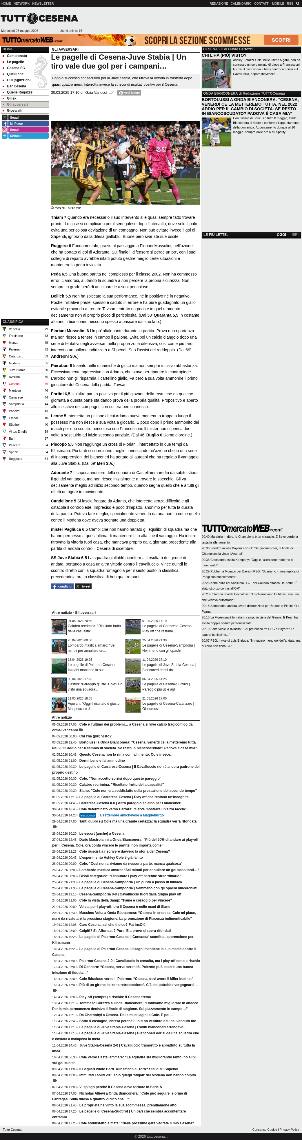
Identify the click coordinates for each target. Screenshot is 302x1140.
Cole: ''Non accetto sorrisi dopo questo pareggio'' (120, 778)
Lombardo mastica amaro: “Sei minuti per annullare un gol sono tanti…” (139, 870)
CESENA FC (213, 49)
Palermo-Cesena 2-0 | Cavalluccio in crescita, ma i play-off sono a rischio (139, 961)
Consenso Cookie (264, 1129)
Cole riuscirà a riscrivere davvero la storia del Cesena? (124, 851)
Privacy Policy (289, 1129)
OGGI (281, 235)
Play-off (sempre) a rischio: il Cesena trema (115, 997)
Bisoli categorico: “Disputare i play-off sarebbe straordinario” (130, 876)
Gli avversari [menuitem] (15, 104)
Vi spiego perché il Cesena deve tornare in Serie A (120, 1087)
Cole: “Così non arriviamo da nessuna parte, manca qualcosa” (131, 864)
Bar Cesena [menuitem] (14, 86)
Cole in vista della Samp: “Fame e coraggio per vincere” (125, 900)
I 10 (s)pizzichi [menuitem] (16, 80)
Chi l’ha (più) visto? (95, 736)
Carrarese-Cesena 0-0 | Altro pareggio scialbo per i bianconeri (130, 803)
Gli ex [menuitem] (10, 98)
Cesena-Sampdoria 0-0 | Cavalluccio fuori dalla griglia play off (130, 894)
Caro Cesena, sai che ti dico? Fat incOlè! (113, 925)
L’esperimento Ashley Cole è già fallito (111, 858)
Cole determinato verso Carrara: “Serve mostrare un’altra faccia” (133, 809)
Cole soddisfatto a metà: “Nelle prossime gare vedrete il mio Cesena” (136, 1123)
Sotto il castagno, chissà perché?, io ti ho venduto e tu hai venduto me (137, 1021)
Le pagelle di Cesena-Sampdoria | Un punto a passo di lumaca (130, 882)
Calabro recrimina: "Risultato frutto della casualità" (121, 785)
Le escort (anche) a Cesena (101, 833)
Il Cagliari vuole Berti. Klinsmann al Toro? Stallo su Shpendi (128, 1069)
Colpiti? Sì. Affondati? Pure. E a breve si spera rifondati (125, 931)
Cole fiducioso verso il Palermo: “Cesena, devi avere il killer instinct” (136, 979)
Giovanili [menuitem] (12, 111)
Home (8, 49)
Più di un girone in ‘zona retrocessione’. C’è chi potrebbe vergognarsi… (138, 985)
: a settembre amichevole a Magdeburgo (121, 815)
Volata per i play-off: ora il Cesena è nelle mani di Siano (125, 907)
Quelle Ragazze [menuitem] (17, 92)
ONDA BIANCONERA (220, 93)
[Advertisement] (25, 288)
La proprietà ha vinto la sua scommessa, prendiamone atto (128, 1105)
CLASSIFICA (13, 322)
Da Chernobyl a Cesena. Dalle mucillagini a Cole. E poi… (126, 1015)
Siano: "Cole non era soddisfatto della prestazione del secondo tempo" (138, 791)
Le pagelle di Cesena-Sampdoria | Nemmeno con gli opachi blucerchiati (138, 888)
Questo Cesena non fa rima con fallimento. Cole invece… (126, 754)
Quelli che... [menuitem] (14, 74)
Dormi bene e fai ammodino (102, 761)
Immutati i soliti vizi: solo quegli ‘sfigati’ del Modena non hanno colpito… (139, 1075)
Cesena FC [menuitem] (14, 68)
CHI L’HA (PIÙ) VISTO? (224, 55)
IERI (295, 235)
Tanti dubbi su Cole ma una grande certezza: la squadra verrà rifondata (138, 821)
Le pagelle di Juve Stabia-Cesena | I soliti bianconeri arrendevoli (132, 1027)
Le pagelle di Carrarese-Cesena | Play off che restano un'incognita (134, 797)
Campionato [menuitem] (15, 56)
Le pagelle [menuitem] (13, 62)
